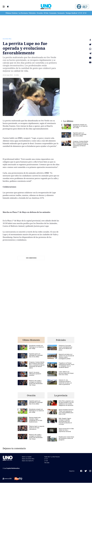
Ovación (40, 13)
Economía (53, 13)
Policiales (32, 13)
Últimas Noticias (12, 13)
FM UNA (46, 462)
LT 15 (84, 13)
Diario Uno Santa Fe (28, 460)
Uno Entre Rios (7, 38)
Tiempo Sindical (71, 13)
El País (46, 13)
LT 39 (80, 13)
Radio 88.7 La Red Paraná (52, 456)
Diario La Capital (26, 456)
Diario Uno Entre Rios (28, 458)
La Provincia (23, 13)
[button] (4, 6)
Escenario (61, 13)
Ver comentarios (31, 258)
